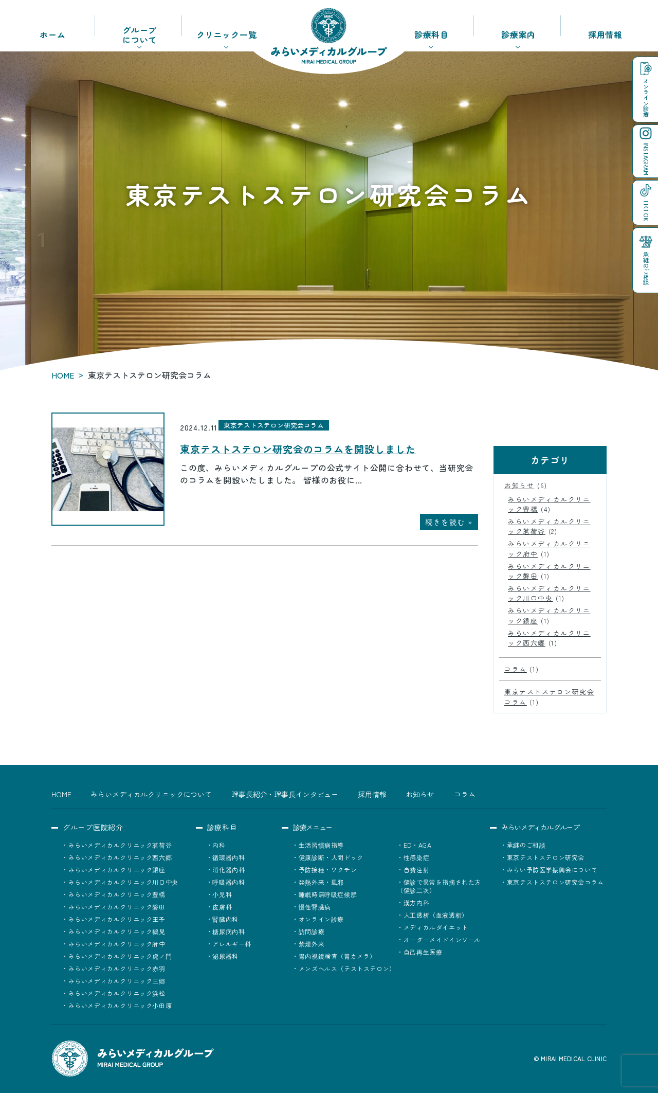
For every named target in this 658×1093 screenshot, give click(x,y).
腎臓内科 (225, 919)
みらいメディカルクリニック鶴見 (117, 931)
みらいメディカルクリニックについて (151, 794)
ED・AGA (418, 844)
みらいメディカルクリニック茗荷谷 (120, 844)
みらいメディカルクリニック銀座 (117, 869)
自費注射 (416, 869)
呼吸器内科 (228, 881)
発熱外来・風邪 (321, 881)
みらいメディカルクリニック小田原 (120, 1005)
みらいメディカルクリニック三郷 (117, 980)
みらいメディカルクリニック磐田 (117, 906)
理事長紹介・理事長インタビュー (284, 794)
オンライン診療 (321, 919)
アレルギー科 (231, 943)
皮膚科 (222, 906)
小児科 (222, 894)
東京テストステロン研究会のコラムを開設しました (298, 449)
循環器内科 (228, 857)
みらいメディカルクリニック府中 (117, 943)
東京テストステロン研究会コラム (274, 425)
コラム (515, 669)
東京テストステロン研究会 (545, 857)
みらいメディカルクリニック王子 (117, 919)
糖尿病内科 (228, 931)
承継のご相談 (526, 844)
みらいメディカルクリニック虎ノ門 (120, 956)
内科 (218, 844)
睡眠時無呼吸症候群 (328, 894)
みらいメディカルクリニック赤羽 (117, 968)
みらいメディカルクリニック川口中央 (549, 593)
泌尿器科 (225, 956)
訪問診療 (311, 931)
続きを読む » (449, 521)
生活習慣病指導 (321, 844)
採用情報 (605, 34)
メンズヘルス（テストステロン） (347, 968)
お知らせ (519, 485)
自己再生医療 (423, 951)
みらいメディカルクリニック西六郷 (120, 857)
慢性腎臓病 (315, 906)
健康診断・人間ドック (331, 857)
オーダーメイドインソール (442, 939)
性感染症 (416, 857)
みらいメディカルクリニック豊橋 (117, 894)
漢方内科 (416, 902)
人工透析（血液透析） (436, 914)
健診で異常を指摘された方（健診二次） (439, 885)
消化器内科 (228, 869)
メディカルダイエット (436, 927)
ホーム (52, 34)
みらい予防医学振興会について (552, 869)
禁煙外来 (311, 943)
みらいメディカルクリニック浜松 (117, 993)
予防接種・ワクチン (328, 869)
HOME (63, 375)
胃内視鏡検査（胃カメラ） (337, 956)
